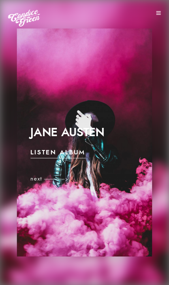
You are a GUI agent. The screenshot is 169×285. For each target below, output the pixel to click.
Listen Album (57, 153)
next (36, 179)
